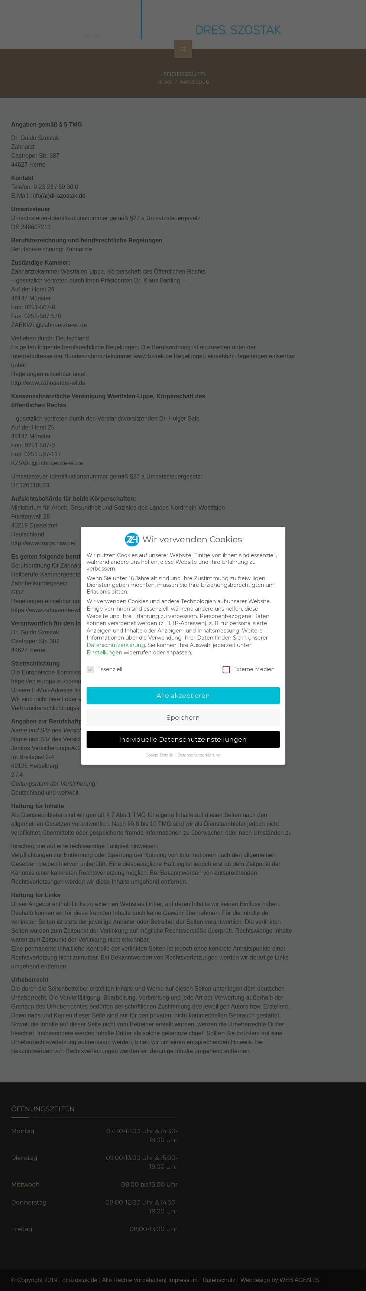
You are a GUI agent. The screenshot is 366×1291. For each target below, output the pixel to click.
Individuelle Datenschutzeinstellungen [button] (183, 739)
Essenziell (104, 669)
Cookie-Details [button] (160, 755)
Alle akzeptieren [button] (183, 695)
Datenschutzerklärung (116, 645)
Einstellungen (104, 652)
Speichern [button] (183, 717)
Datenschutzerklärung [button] (199, 755)
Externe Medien (249, 669)
